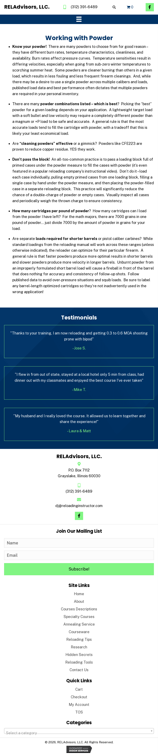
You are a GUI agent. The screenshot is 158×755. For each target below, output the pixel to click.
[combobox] (79, 731)
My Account (79, 704)
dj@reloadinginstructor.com (79, 506)
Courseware (79, 632)
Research (79, 647)
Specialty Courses (79, 616)
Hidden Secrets (79, 654)
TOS (79, 712)
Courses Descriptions (79, 609)
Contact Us (79, 670)
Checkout (79, 697)
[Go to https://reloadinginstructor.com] (27, 7)
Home (79, 594)
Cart (79, 689)
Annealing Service (79, 624)
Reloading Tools (79, 662)
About (79, 601)
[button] (150, 7)
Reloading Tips (79, 639)
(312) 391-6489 (84, 7)
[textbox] (79, 733)
